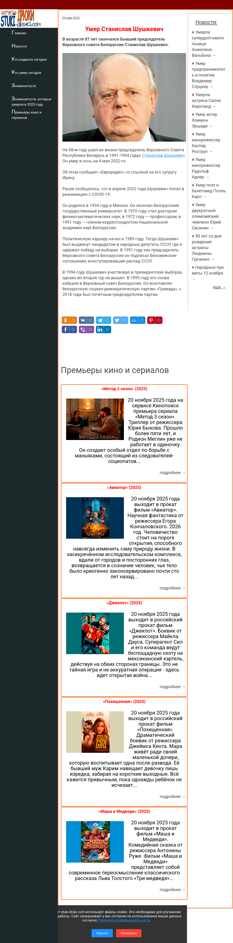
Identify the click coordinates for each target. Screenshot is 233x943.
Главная (19, 32)
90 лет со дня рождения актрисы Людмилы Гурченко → (206, 248)
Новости (19, 46)
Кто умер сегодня (26, 72)
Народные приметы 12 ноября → (208, 273)
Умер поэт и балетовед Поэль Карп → (209, 191)
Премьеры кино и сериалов (27, 114)
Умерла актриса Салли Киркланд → (206, 100)
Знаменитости (24, 85)
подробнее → (173, 472)
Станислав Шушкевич (163, 155)
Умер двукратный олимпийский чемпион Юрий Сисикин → (206, 216)
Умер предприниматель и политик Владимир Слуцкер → (208, 75)
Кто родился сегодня (29, 59)
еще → (219, 287)
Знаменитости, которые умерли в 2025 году (31, 101)
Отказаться (129, 933)
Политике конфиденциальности (124, 920)
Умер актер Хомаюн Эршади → (204, 120)
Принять (102, 933)
